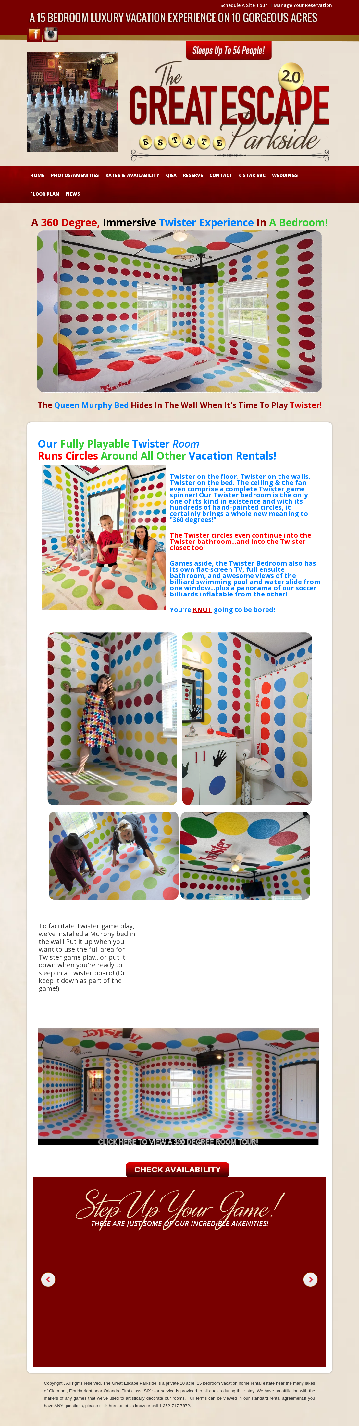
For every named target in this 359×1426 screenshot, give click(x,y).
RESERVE (193, 175)
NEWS (73, 194)
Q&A (171, 175)
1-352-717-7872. (175, 1405)
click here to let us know (122, 1405)
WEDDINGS (285, 175)
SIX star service (159, 1390)
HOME (37, 175)
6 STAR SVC (252, 175)
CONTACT (220, 175)
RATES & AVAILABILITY (132, 175)
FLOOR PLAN (44, 194)
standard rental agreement (277, 1398)
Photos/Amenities (75, 175)
